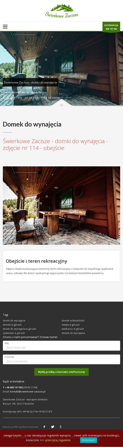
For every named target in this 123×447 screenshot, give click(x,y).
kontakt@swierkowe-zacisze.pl (27, 391)
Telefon (9, 357)
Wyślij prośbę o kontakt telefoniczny (61, 372)
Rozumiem (88, 440)
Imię (7, 343)
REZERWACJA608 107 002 (111, 28)
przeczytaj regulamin (58, 440)
